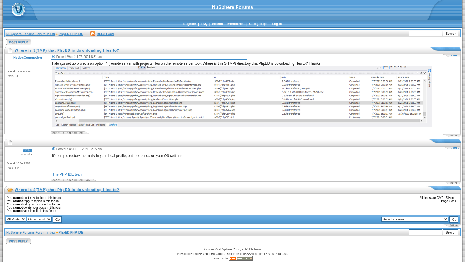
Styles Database (276, 253)
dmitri (27, 150)
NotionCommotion (27, 57)
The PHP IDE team (67, 174)
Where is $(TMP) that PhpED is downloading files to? (67, 190)
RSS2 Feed (102, 34)
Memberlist (236, 24)
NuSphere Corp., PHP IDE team (240, 249)
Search (217, 24)
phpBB (197, 253)
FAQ (204, 24)
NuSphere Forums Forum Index (30, 34)
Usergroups (258, 24)
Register (189, 24)
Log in (277, 24)
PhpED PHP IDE (71, 34)
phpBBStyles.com (251, 253)
